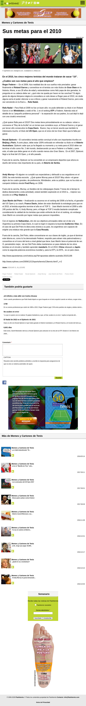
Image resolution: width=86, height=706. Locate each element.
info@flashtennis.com (71, 697)
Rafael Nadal (18, 274)
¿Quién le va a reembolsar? (21, 561)
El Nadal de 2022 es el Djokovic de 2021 (20, 320)
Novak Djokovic (30, 274)
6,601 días (8, 327)
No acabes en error (11, 312)
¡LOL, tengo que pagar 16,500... (22, 546)
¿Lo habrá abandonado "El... (21, 450)
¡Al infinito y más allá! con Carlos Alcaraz (20, 296)
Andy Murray (42, 274)
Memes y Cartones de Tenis (23, 448)
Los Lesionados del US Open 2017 (23, 482)
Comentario (7, 342)
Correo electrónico (43, 610)
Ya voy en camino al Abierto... (21, 530)
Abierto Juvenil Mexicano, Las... (22, 514)
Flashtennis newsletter (44, 605)
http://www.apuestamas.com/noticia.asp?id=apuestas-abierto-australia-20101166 (37, 256)
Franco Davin (69, 274)
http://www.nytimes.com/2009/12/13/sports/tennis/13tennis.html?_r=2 (32, 262)
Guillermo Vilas (7, 277)
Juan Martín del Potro (55, 274)
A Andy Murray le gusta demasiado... (24, 577)
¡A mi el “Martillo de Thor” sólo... (22, 466)
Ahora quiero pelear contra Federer (23, 498)
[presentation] (22, 370)
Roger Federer (7, 274)
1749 (5, 304)
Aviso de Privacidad (43, 702)
